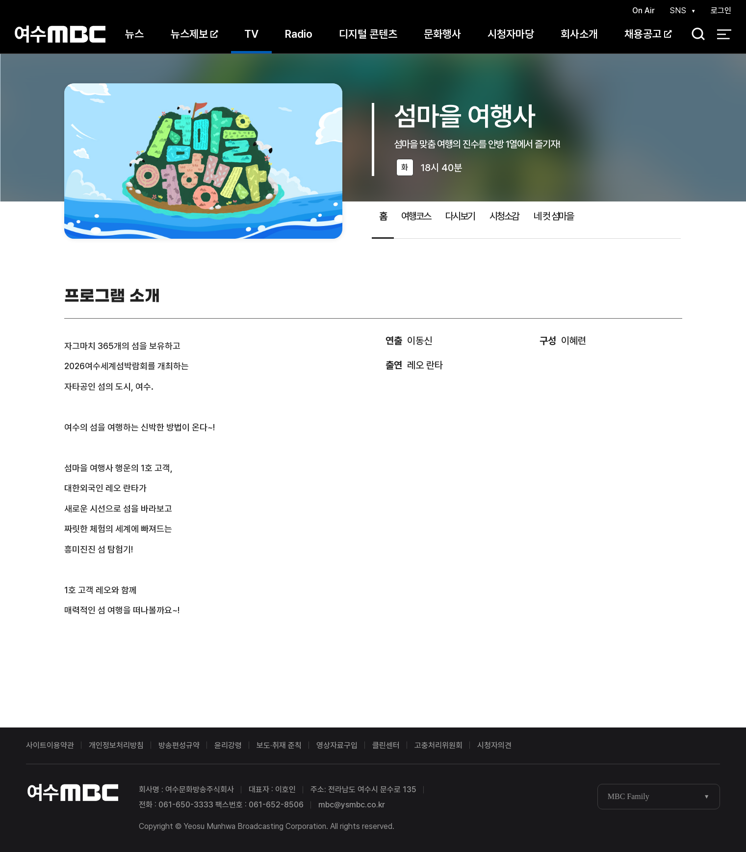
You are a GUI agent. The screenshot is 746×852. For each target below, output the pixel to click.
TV (251, 33)
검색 (695, 34)
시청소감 (504, 216)
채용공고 (647, 33)
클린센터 (386, 745)
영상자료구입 (337, 745)
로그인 (721, 10)
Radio (298, 33)
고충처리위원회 (438, 745)
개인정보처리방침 (116, 745)
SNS (677, 10)
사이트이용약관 (50, 745)
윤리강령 (228, 745)
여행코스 (416, 216)
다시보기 (460, 216)
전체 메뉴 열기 (724, 34)
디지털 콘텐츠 (368, 33)
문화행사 (442, 33)
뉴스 (134, 33)
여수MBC (60, 34)
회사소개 (579, 33)
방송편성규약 (179, 745)
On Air (643, 10)
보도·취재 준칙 (279, 745)
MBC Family (628, 796)
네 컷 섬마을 (553, 216)
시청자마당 (511, 33)
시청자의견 (494, 745)
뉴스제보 (194, 33)
